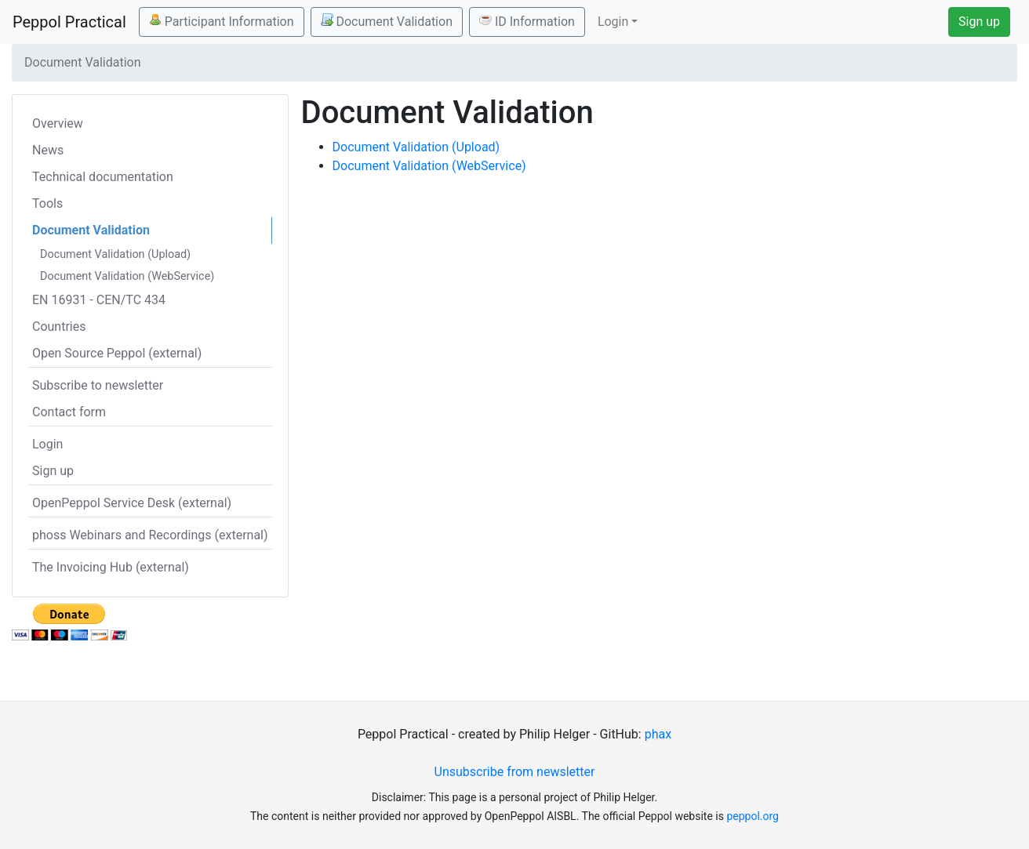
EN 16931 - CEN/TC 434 (98, 299)
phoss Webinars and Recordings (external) (150, 535)
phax (658, 734)
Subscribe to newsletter (97, 385)
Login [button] (613, 21)
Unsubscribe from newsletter (515, 771)
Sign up (979, 21)
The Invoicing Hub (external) (110, 567)
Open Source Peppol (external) (117, 353)
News (48, 150)
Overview (57, 123)
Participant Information (221, 21)
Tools (47, 203)
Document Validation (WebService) (127, 276)
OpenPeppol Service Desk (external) (131, 502)
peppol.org (752, 816)
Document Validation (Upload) (115, 254)
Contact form (69, 412)
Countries (58, 326)
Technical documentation (102, 176)
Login (47, 444)
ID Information (527, 21)
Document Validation (387, 21)
